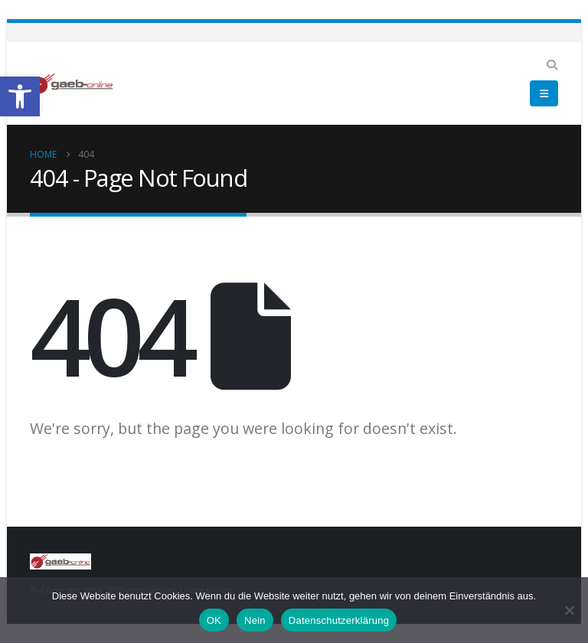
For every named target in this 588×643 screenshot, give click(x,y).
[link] (20, 96)
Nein (255, 620)
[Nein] (569, 610)
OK (214, 620)
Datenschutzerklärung (339, 620)
